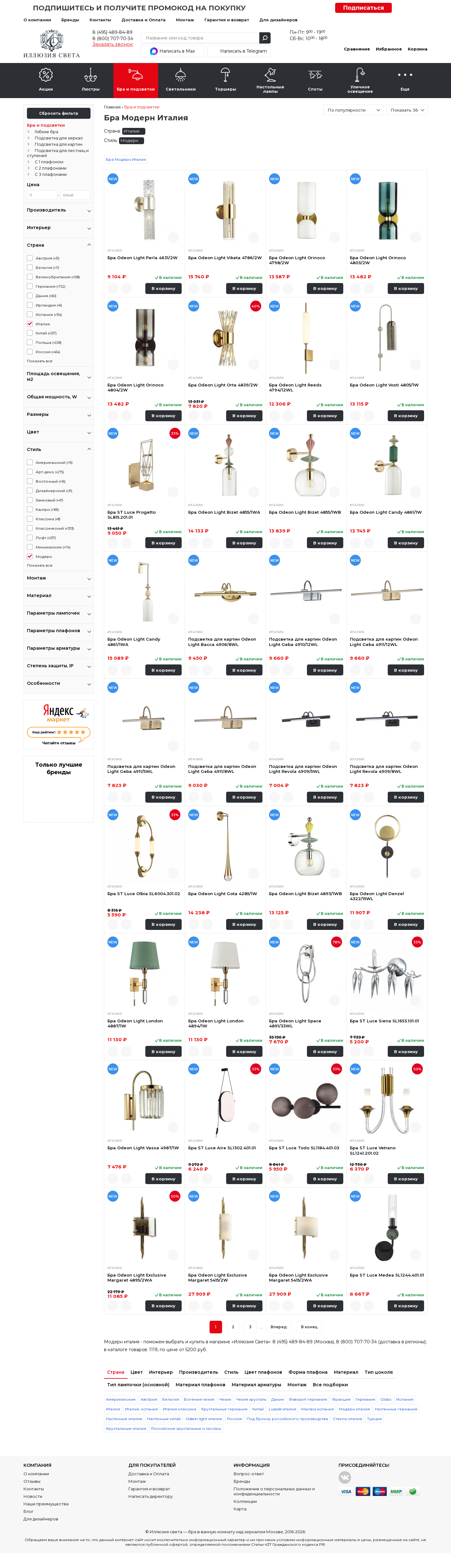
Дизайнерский (54, 490)
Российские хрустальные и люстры (186, 1428)
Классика (48, 519)
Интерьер (161, 1372)
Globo (385, 1399)
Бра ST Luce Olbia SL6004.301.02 (143, 893)
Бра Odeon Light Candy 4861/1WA (133, 642)
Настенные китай (164, 1418)
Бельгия (47, 267)
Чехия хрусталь (251, 1399)
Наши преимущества (46, 1503)
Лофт (46, 537)
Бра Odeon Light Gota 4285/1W (222, 893)
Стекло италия (347, 1418)
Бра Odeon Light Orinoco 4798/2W (297, 260)
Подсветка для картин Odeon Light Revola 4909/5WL (303, 769)
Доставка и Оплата (144, 19)
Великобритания (58, 277)
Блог (28, 1511)
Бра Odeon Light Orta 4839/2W (223, 384)
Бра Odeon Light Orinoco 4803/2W (378, 260)
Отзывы (31, 1481)
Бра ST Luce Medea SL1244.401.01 (387, 1275)
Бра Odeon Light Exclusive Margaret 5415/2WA (298, 1277)
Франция (341, 1399)
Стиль (231, 1372)
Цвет (137, 1372)
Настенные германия (396, 1409)
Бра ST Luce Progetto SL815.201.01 (131, 515)
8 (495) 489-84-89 (112, 32)
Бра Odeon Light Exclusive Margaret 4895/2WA (136, 1277)
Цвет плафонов (263, 1372)
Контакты (100, 19)
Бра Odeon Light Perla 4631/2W (142, 257)
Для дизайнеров (278, 19)
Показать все (40, 361)
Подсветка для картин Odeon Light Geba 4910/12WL (303, 642)
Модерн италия (354, 1409)
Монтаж (185, 19)
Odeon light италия (204, 1418)
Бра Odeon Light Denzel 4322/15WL (377, 896)
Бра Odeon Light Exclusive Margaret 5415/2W (217, 1277)
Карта (240, 1508)
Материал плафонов (201, 1385)
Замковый (49, 500)
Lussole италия (282, 1409)
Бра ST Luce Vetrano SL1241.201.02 (373, 1150)
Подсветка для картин (58, 144)
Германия (50, 286)
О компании (37, 19)
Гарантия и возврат (227, 19)
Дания (46, 295)
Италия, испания (141, 1409)
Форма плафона (308, 1372)
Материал (346, 1372)
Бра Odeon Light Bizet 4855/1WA (224, 512)
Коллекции (245, 1501)
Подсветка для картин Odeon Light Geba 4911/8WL (222, 769)
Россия (48, 351)
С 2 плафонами (50, 168)
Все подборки (330, 1385)
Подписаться (363, 7)
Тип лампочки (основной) (138, 1385)
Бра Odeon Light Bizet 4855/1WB (305, 512)
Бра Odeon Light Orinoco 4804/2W (135, 387)
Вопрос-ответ (249, 1473)
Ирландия (49, 305)
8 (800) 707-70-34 (112, 38)
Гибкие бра (46, 131)
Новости (32, 1496)
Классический (55, 528)
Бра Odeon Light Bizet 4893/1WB (305, 893)
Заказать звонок (112, 44)
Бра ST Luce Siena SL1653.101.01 (384, 1020)
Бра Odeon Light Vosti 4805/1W (384, 384)
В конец (309, 1327)
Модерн (44, 556)
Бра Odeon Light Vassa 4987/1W (143, 1147)
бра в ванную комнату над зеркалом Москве (235, 1531)
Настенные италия (124, 1418)
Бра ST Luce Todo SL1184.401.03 (304, 1147)
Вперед (279, 1327)
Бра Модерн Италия (126, 159)
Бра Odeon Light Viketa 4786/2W (225, 257)
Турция (374, 1418)
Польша (48, 342)
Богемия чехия (199, 1399)
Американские (121, 1399)
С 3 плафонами (51, 174)
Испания (49, 314)
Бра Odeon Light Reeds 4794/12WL (295, 387)
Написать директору (150, 1496)
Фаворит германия (308, 1399)
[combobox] (353, 109)
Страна (115, 1372)
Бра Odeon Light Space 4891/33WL (295, 1023)
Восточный (50, 481)
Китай (46, 333)
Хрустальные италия (126, 1428)
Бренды (70, 19)
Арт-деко (50, 472)
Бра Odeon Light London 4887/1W (135, 1023)
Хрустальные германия (224, 1409)
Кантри (47, 509)
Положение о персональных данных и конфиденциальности (274, 1491)
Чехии (225, 1399)
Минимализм (53, 547)
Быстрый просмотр (173, 237)
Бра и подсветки (46, 125)
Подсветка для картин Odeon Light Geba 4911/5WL (141, 769)
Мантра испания (317, 1409)
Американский (54, 462)
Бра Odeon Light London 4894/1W (216, 1023)
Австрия (48, 258)
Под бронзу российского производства (287, 1418)
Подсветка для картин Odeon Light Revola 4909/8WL (384, 769)
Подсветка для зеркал (59, 137)
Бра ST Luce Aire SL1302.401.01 (222, 1147)
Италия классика (179, 1409)
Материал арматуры (256, 1385)
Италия (43, 324)
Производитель (198, 1372)
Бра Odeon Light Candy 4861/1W (386, 512)
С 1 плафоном (49, 161)
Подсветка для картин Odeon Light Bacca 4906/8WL (222, 642)
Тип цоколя (379, 1372)
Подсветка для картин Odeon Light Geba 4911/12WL (384, 642)
